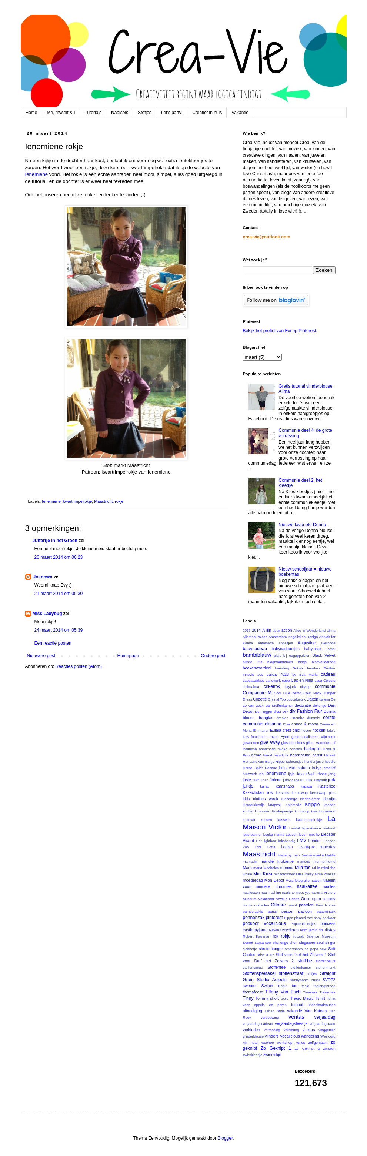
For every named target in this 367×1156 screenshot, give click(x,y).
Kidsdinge (289, 799)
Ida (260, 774)
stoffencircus (253, 967)
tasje (305, 986)
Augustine (307, 643)
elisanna (273, 723)
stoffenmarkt (326, 967)
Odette (294, 899)
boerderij (282, 668)
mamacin (250, 861)
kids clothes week (260, 798)
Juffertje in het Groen (55, 540)
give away (270, 742)
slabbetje (250, 949)
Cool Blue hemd (287, 693)
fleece (306, 730)
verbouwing (270, 1017)
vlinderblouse (253, 1036)
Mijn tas (302, 867)
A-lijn (266, 630)
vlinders (271, 1036)
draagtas (265, 717)
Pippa (288, 918)
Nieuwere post (41, 655)
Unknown (43, 576)
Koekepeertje (282, 811)
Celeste (329, 680)
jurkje (248, 786)
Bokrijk (298, 668)
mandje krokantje (277, 861)
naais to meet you (296, 893)
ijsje (291, 774)
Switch (267, 985)
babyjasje (312, 649)
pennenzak (254, 917)
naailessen (251, 893)
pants (272, 911)
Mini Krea (262, 873)
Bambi (330, 649)
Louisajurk (306, 847)
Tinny (248, 998)
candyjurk (273, 680)
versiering (291, 1030)
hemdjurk (281, 755)
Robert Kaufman (256, 936)
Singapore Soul (311, 942)
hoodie (330, 761)
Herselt (329, 755)
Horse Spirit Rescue (260, 768)
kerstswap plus (323, 793)
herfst (317, 755)
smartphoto (294, 949)
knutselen (262, 811)
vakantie (294, 1011)
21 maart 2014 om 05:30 (58, 593)
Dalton (312, 699)
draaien (282, 718)
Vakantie (239, 112)
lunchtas (327, 847)
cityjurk (290, 687)
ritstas (330, 930)
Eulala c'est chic (285, 730)
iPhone (321, 774)
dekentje (319, 706)
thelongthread (325, 986)
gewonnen (251, 743)
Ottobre (278, 905)
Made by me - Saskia (295, 855)
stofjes (312, 974)
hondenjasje (314, 761)
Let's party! (172, 112)
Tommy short (267, 998)
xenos (300, 1042)
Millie (316, 868)
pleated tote (303, 918)
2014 (256, 630)
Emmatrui (260, 730)
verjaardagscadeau (258, 1024)
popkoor (329, 918)
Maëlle (330, 855)
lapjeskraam (311, 828)
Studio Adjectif (272, 979)
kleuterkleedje (254, 805)
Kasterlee (327, 786)
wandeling (310, 1036)
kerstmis (282, 793)
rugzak (298, 936)
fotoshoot (258, 737)
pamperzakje (253, 911)
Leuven (291, 834)
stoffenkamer (301, 967)
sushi (315, 980)
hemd (267, 755)
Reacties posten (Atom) (79, 666)
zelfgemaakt (317, 1042)
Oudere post (213, 655)
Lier (259, 841)
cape (286, 680)
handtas (295, 749)
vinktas (309, 1030)
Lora (257, 847)
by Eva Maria (304, 674)
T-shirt (283, 986)
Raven (274, 930)
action (286, 630)
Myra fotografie (298, 880)
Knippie (312, 804)
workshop (284, 1042)
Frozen (272, 737)
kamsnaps (285, 786)
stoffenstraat (291, 973)
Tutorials (93, 112)
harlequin (312, 748)
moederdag (253, 880)
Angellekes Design (303, 637)
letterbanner (252, 834)
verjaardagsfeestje (291, 1023)
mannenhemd (325, 861)
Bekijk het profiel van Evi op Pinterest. (280, 330)
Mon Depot (274, 880)
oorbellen (261, 905)
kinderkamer (310, 799)
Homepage (128, 655)
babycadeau (255, 648)
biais (277, 656)
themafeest (253, 992)
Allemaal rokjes (255, 637)
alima (331, 630)
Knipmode (293, 805)
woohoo (267, 1042)
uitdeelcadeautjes (322, 1005)
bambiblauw (257, 655)
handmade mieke (273, 749)
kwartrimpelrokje (77, 501)
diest (277, 711)
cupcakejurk (296, 699)
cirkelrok (272, 686)
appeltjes (285, 643)
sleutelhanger (271, 948)
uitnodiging (252, 1011)
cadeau (328, 674)
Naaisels (119, 112)
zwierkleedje (253, 1055)
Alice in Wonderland (309, 630)
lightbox (270, 841)
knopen (329, 805)
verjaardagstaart (322, 1024)
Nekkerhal (266, 899)
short (293, 942)
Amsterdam (277, 637)
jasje (247, 780)
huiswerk (250, 774)
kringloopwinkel (323, 811)
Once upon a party (318, 898)
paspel (287, 911)
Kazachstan (253, 792)
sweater (250, 985)
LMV (301, 840)
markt (257, 868)
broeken (313, 668)
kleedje (329, 798)
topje (284, 998)
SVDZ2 (329, 980)
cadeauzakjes (254, 680)
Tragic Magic (302, 998)
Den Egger (263, 711)
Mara (247, 867)
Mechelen (271, 868)
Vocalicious (290, 1036)
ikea (300, 773)
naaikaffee (307, 886)
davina (324, 699)
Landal (294, 828)
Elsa (286, 724)
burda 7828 (277, 674)
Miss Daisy (305, 874)
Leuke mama (273, 834)
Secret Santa (253, 942)
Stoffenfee (276, 967)
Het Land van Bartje (258, 761)
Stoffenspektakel (259, 973)
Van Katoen (316, 1011)
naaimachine (271, 893)
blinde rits (253, 662)
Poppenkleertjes (303, 924)
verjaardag (325, 1017)
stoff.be (304, 960)
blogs (302, 662)
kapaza (306, 786)
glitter (310, 743)
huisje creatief (324, 768)
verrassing (272, 1030)
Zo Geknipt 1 (276, 1048)
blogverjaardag (323, 662)
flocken (319, 730)
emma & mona (304, 724)
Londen (314, 840)
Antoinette (266, 643)
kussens (283, 820)
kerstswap (300, 793)
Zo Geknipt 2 (307, 1048)
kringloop (302, 811)
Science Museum (321, 936)
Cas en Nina (302, 680)
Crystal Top (277, 699)
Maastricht (103, 501)
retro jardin (309, 930)
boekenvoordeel (257, 668)
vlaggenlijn (326, 1030)
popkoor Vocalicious (264, 923)
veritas (296, 1017)
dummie (313, 718)
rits (321, 930)
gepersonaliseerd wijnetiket (313, 737)
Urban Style (275, 1011)
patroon (305, 911)
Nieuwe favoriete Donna (302, 524)
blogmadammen (280, 662)
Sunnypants (299, 980)
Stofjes (144, 112)
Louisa (287, 847)
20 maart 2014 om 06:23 (58, 557)
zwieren (329, 1048)
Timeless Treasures (319, 992)
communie (325, 686)
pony (317, 918)
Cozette (260, 699)
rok (275, 936)
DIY (285, 711)
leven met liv (309, 834)
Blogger (225, 1138)
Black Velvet (323, 655)
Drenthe (297, 718)
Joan (264, 780)
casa (318, 680)
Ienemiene (36, 174)
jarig (331, 774)
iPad (310, 773)
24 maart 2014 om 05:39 (58, 630)
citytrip (305, 687)
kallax (264, 786)
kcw (269, 792)
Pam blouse (325, 905)
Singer (330, 942)
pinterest (274, 917)
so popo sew (315, 949)
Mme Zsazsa (325, 874)
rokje (119, 501)
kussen (266, 820)
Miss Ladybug (47, 613)
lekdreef (329, 828)
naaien (316, 880)
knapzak (275, 805)
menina (286, 867)
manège (303, 861)
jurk (331, 779)
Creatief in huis (207, 112)
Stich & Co (265, 955)
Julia (308, 780)
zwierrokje (272, 1054)
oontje (248, 905)
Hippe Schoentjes (289, 761)
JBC (256, 780)
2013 (247, 630)
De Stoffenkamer (279, 706)
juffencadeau (293, 780)
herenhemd (300, 755)
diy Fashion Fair (306, 711)
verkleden (251, 1030)
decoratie (302, 705)
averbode (328, 643)
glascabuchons (293, 743)
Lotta (271, 847)
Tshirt (320, 998)
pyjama (260, 930)
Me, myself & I (61, 112)
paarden (306, 905)
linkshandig (287, 841)
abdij (276, 630)
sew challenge (276, 942)
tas (294, 985)
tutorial (297, 1004)
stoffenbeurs (326, 961)
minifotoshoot (284, 874)
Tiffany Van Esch (282, 992)
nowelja (281, 899)
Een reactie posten (52, 643)
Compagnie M (257, 692)
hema (256, 755)
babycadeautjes (285, 649)
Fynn (284, 736)
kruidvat (249, 820)
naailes (329, 886)
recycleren (289, 930)
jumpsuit (320, 780)
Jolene (275, 780)
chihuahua (251, 687)
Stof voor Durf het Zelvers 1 (301, 954)
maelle (318, 855)
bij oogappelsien (296, 656)
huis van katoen (294, 767)
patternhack (326, 911)
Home (31, 112)
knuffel (248, 811)
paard (292, 905)
